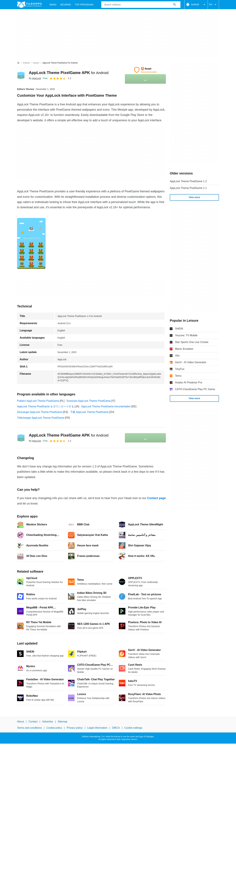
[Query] (140, 4)
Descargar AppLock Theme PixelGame (39, 412)
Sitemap (62, 721)
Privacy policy (75, 727)
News (52, 4)
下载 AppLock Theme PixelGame (89, 412)
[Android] (26, 63)
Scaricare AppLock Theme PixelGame (88, 400)
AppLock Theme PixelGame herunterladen (106, 406)
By (35, 78)
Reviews (65, 4)
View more (194, 197)
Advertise (47, 721)
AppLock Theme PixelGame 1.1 (188, 188)
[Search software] (174, 4)
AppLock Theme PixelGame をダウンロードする (45, 406)
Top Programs (84, 4)
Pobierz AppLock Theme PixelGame (38, 400)
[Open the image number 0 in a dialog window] (31, 243)
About (20, 721)
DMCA (116, 727)
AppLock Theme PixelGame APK (68, 72)
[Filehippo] (29, 4)
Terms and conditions (29, 727)
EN (213, 5)
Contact (33, 721)
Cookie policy (54, 727)
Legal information (97, 727)
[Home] (18, 62)
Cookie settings (133, 727)
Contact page (156, 498)
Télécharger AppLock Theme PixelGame (40, 417)
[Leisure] (36, 63)
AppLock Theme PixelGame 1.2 (188, 181)
